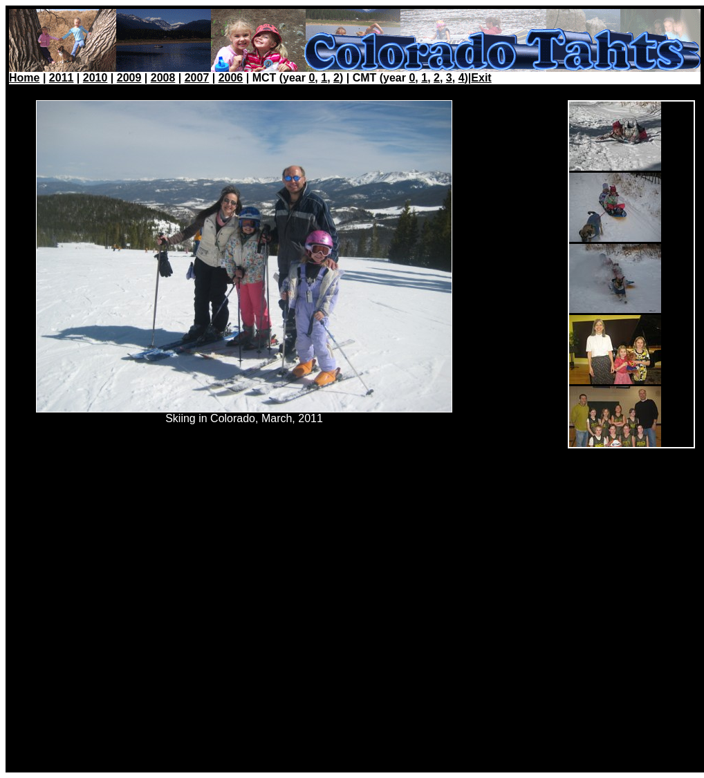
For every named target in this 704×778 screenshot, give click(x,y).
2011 (61, 78)
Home (24, 78)
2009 (129, 78)
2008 (163, 78)
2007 (197, 78)
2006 (231, 78)
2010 (95, 78)
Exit (481, 78)
